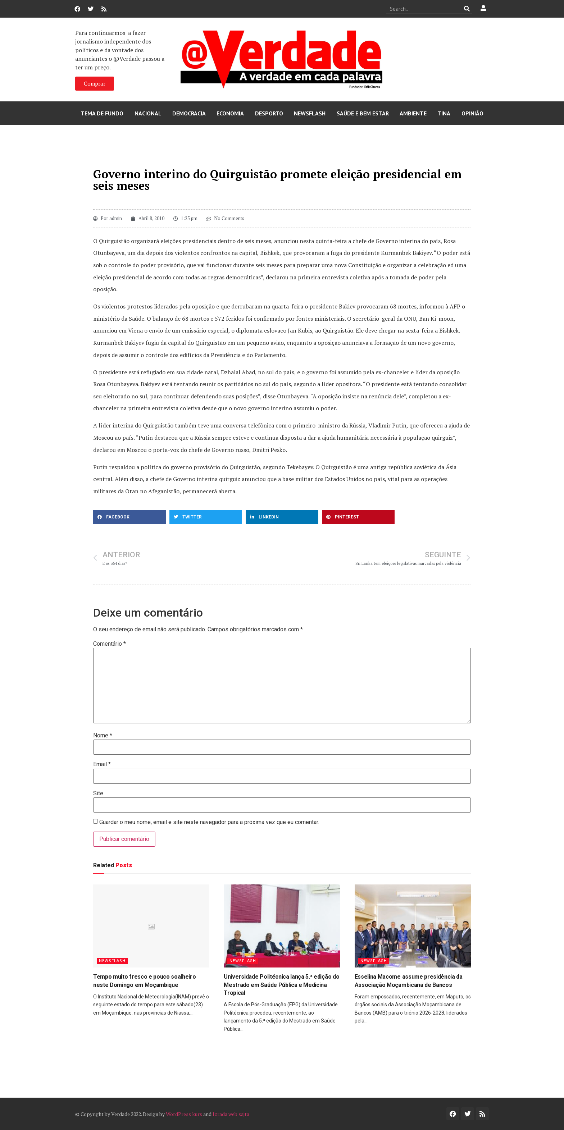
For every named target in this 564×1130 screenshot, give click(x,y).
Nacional (148, 113)
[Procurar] (467, 9)
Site (98, 793)
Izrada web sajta (231, 1114)
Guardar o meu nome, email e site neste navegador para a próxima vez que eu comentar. (209, 822)
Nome (102, 735)
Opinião (472, 113)
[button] (129, 517)
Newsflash (310, 113)
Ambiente (413, 113)
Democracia (189, 113)
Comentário (109, 644)
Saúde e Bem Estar (363, 113)
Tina (443, 113)
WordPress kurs (184, 1114)
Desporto (269, 113)
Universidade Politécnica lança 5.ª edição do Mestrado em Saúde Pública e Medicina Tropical (281, 984)
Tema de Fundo (102, 113)
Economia (230, 113)
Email (102, 764)
